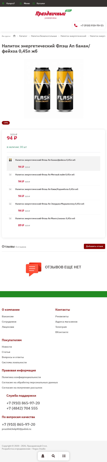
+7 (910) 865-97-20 (23, 402)
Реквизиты (62, 316)
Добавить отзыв (94, 246)
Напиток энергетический (73, 36)
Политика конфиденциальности (21, 377)
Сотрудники (9, 321)
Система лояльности (14, 362)
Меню (27, 3)
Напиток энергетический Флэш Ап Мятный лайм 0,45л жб (44, 174)
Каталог (41, 3)
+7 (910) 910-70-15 (89, 25)
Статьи (6, 351)
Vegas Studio (38, 448)
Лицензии (8, 326)
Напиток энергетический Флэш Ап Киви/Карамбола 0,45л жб (46, 189)
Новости (7, 346)
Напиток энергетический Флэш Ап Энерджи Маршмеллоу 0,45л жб (49, 203)
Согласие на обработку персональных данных (30, 382)
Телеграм (61, 326)
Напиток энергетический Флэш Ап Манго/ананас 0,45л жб (45, 218)
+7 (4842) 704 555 (22, 408)
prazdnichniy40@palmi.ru (16, 428)
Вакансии (8, 316)
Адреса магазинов (66, 321)
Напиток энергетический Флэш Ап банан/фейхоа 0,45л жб (45, 160)
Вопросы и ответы (13, 357)
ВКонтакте (61, 332)
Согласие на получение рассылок (22, 387)
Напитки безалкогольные (44, 36)
